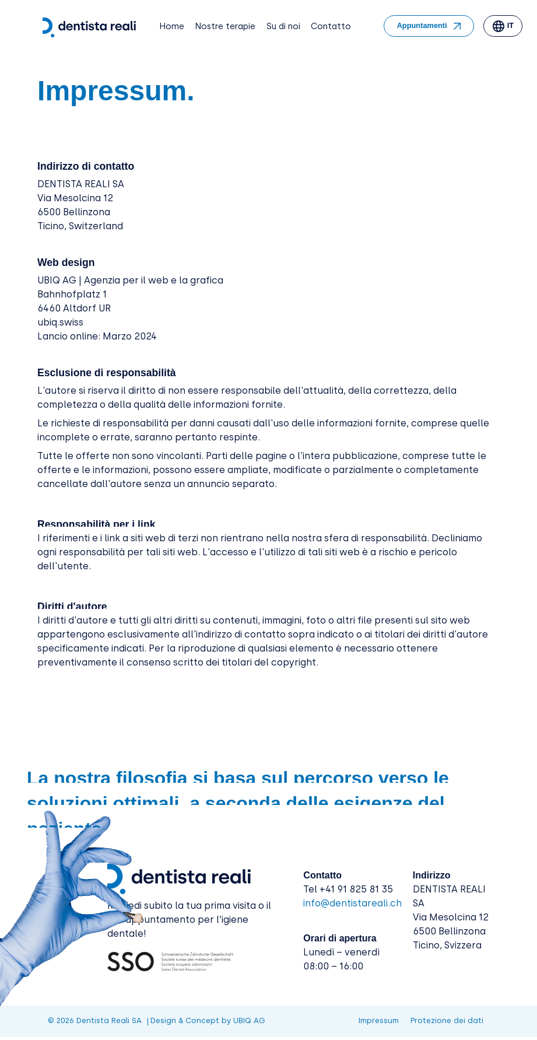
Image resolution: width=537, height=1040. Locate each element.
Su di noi (283, 26)
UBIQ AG (249, 1020)
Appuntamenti (422, 25)
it (510, 25)
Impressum (379, 1021)
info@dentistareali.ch (352, 903)
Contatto (331, 26)
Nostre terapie (225, 26)
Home (171, 26)
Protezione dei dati (446, 1021)
